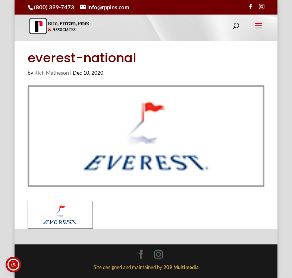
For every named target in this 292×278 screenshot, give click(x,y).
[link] (59, 25)
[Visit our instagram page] (261, 7)
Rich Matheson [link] (51, 72)
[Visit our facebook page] (250, 7)
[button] (258, 30)
